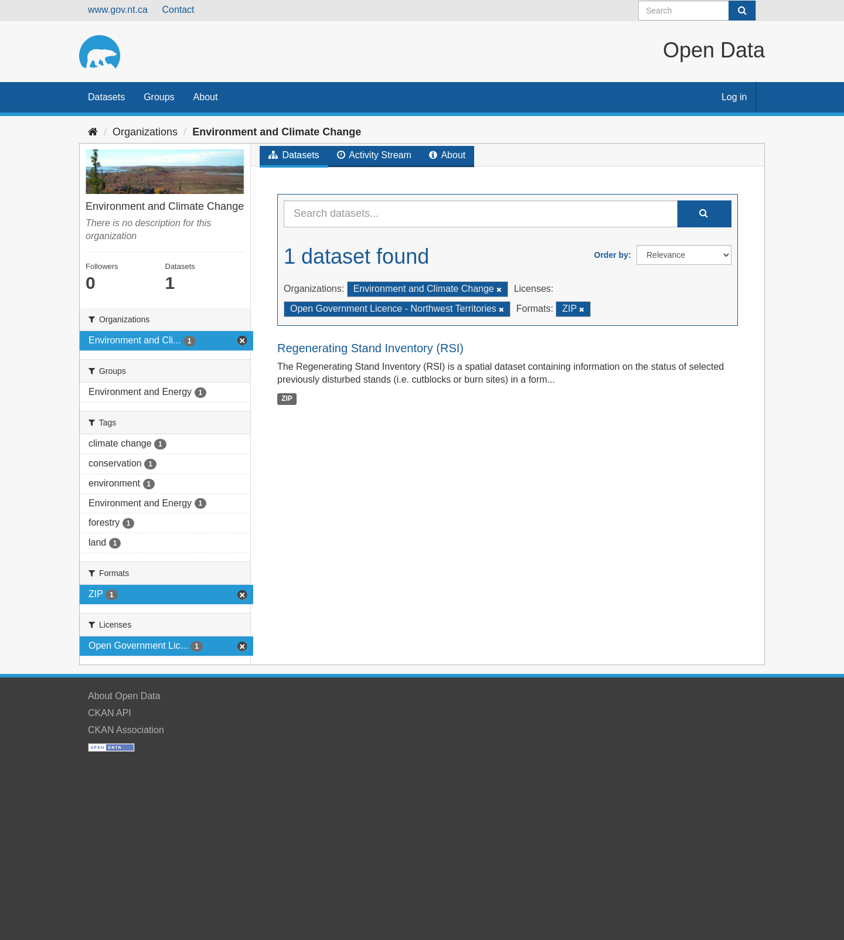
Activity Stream (374, 155)
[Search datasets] (697, 11)
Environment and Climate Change (276, 132)
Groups (159, 97)
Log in (734, 97)
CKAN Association (126, 730)
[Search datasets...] (481, 213)
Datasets (106, 97)
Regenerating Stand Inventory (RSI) (370, 348)
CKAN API (109, 713)
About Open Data (124, 696)
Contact (178, 10)
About (205, 97)
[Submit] (742, 11)
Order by (611, 255)
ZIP (286, 398)
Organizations (145, 132)
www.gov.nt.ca (118, 10)
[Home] (93, 132)
